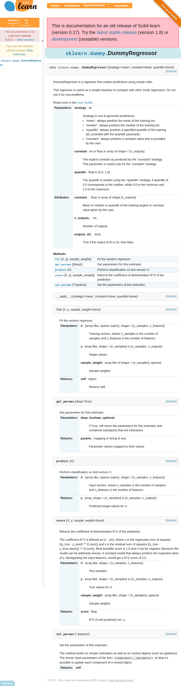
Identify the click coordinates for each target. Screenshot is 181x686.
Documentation (94, 5)
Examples (121, 5)
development (65, 39)
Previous (13, 22)
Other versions (25, 39)
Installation (72, 5)
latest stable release (117, 32)
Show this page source (120, 679)
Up (26, 22)
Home (55, 5)
